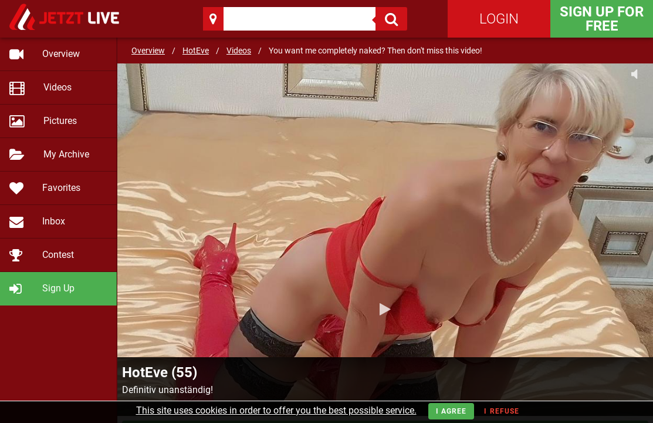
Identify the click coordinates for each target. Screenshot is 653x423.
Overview (148, 50)
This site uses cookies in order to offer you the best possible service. (276, 410)
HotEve (195, 50)
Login (499, 19)
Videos (238, 50)
